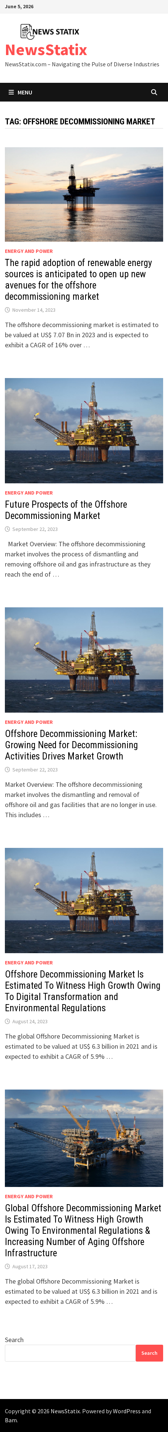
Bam (11, 1420)
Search (14, 1339)
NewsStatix (46, 49)
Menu (20, 92)
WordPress (127, 1411)
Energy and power (29, 251)
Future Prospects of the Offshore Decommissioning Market (66, 510)
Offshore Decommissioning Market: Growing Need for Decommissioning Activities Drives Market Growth (71, 745)
